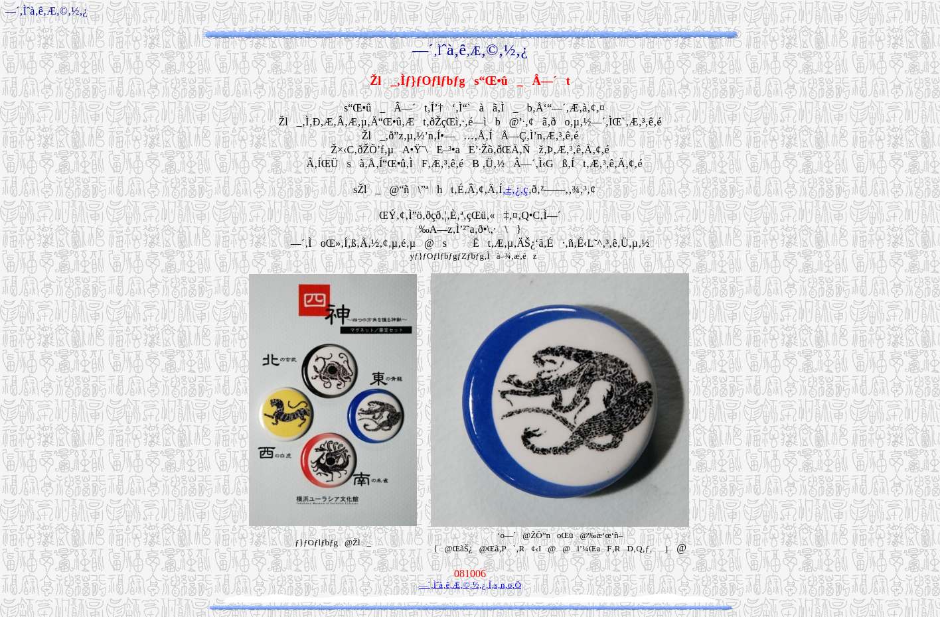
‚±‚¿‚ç (515, 189)
